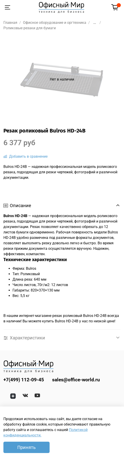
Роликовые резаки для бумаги (29, 28)
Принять (26, 447)
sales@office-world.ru (76, 379)
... (94, 23)
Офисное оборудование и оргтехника (54, 22)
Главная (10, 22)
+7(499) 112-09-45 (23, 379)
